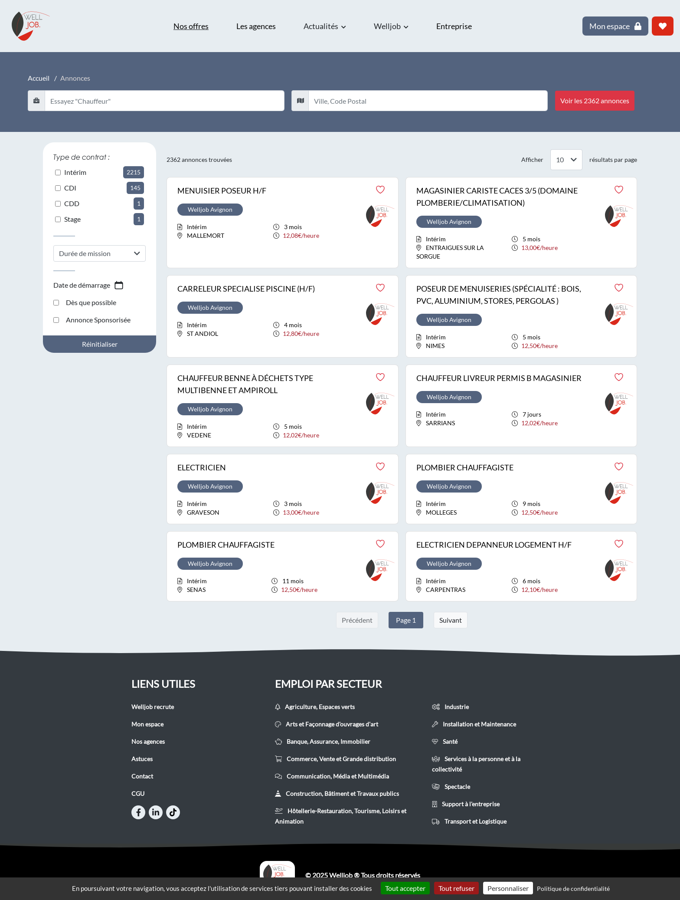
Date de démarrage (88, 285)
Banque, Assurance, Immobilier (322, 741)
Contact (142, 776)
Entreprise (454, 26)
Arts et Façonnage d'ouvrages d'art (326, 724)
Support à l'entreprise (466, 804)
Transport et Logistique (469, 821)
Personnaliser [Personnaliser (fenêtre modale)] (508, 888)
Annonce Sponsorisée (92, 319)
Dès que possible (84, 302)
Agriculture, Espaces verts (315, 706)
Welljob (391, 26)
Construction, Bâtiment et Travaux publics (337, 793)
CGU (137, 793)
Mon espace (147, 724)
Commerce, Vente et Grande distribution (335, 758)
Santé (445, 741)
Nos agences (148, 741)
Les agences (256, 26)
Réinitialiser (100, 344)
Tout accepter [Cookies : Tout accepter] (405, 888)
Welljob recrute (152, 706)
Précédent (357, 620)
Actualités (325, 26)
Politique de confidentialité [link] (573, 888)
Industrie (450, 706)
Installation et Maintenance (474, 724)
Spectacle (451, 786)
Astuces (142, 758)
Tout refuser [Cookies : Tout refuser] (456, 888)
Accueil (38, 78)
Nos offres (191, 26)
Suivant (450, 620)
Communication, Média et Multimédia (332, 776)
